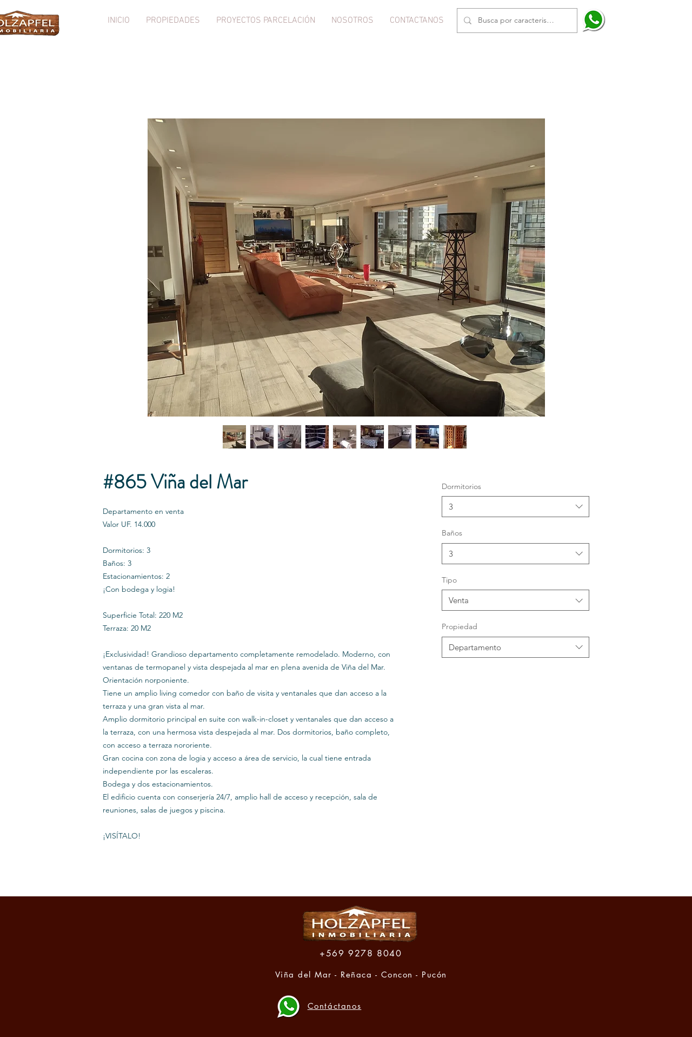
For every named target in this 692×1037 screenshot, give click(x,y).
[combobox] (515, 506)
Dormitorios (461, 486)
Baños (452, 533)
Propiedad (459, 626)
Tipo (449, 580)
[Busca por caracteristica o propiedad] (516, 20)
